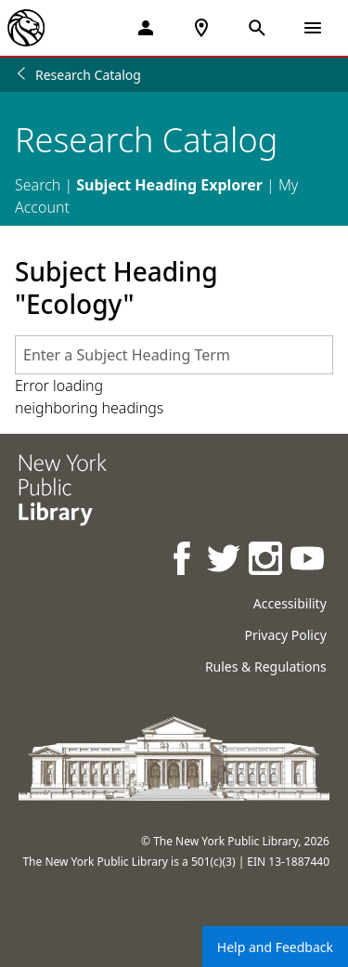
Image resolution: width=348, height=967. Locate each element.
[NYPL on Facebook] (183, 561)
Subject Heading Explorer (169, 185)
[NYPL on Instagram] (267, 561)
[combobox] (174, 354)
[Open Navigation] (313, 28)
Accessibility (290, 603)
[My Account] (146, 28)
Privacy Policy (285, 635)
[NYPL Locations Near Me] (201, 28)
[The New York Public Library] (26, 27)
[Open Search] (257, 28)
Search (37, 185)
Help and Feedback (275, 947)
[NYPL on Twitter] (225, 561)
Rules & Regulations (266, 666)
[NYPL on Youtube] (308, 561)
